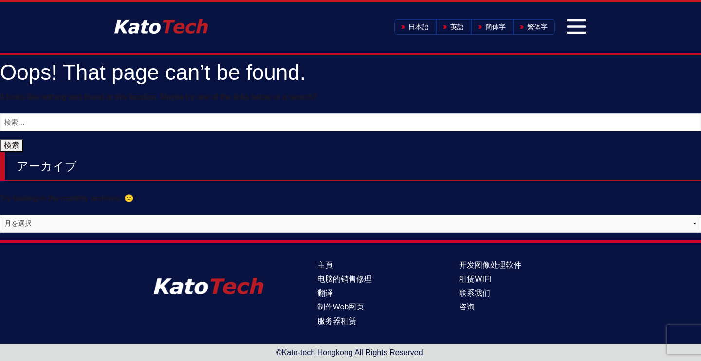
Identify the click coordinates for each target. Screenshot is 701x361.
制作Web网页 (341, 307)
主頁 (325, 265)
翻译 (325, 293)
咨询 (467, 307)
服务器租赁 (336, 321)
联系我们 (474, 293)
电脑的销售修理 (344, 279)
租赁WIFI (475, 279)
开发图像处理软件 (490, 265)
